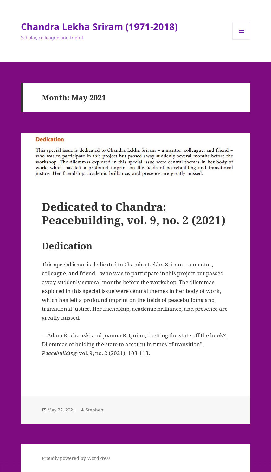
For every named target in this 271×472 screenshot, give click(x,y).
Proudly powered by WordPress (76, 458)
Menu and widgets (241, 39)
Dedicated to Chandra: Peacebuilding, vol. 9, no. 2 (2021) (134, 213)
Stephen (94, 410)
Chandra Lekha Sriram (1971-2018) (99, 26)
